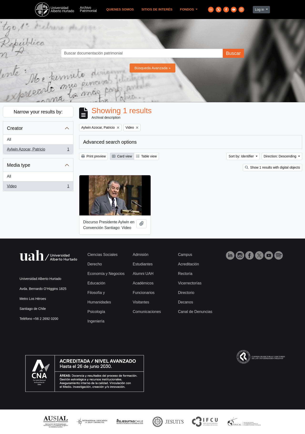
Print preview (93, 156)
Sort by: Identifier (242, 156)
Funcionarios (144, 293)
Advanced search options (110, 142)
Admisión (140, 255)
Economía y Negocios (106, 274)
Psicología (96, 312)
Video (38, 187)
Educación (96, 283)
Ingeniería (95, 321)
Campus (185, 255)
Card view (122, 156)
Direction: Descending (280, 156)
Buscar (233, 53)
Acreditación (188, 264)
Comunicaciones (147, 312)
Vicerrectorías (189, 283)
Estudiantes (143, 264)
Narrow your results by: (38, 111)
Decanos (185, 302)
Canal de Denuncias (195, 312)
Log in (260, 9)
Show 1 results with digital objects (272, 167)
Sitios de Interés (157, 9)
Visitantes (141, 302)
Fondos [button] (187, 9)
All (9, 139)
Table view (146, 156)
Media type (18, 165)
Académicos (143, 283)
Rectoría (185, 274)
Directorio (186, 293)
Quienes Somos (120, 9)
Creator (15, 128)
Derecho (94, 264)
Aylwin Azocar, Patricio (38, 150)
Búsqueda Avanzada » (152, 68)
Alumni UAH (143, 274)
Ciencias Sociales (102, 255)
